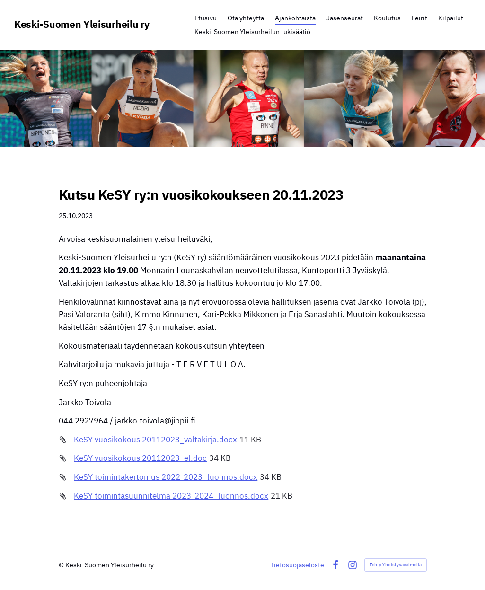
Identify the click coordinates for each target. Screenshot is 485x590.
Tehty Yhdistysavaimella (396, 565)
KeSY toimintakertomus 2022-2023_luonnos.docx (165, 477)
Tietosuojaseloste (297, 565)
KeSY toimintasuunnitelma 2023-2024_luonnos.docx (171, 496)
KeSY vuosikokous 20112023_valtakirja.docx (155, 439)
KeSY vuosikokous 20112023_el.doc (140, 458)
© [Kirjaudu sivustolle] (62, 564)
